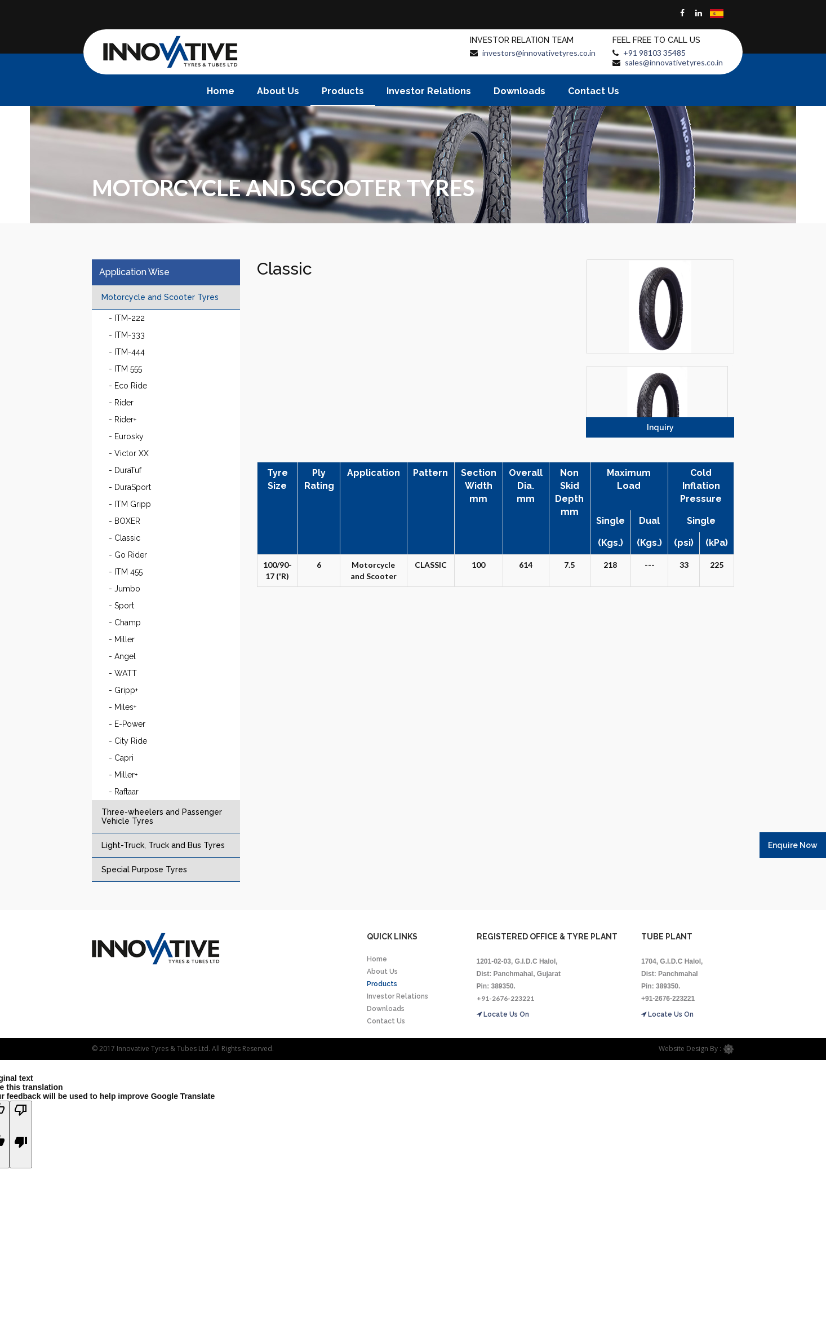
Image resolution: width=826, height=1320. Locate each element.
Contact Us (593, 91)
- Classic (124, 537)
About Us (278, 91)
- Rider (121, 402)
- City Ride (128, 740)
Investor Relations (429, 91)
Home (220, 91)
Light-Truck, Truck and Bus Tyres (163, 845)
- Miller (122, 639)
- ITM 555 (125, 368)
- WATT (123, 673)
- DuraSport (130, 487)
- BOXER (124, 521)
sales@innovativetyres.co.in (674, 62)
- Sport (121, 605)
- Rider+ (122, 419)
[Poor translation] (21, 1134)
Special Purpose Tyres (144, 869)
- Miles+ (122, 707)
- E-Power (127, 724)
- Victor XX (129, 453)
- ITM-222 (127, 318)
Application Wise (134, 272)
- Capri (121, 757)
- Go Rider (128, 554)
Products (343, 91)
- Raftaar (124, 791)
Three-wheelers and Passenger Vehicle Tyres (161, 816)
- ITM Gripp (130, 504)
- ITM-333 (127, 334)
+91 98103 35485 (654, 53)
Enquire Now (793, 845)
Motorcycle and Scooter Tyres (160, 297)
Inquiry (660, 427)
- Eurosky (126, 436)
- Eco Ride (128, 385)
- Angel (122, 656)
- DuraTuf (125, 470)
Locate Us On (503, 1014)
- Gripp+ (123, 690)
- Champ (125, 622)
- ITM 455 (126, 571)
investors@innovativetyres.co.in (539, 53)
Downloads (519, 91)
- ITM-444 (127, 351)
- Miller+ (123, 774)
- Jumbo (124, 588)
